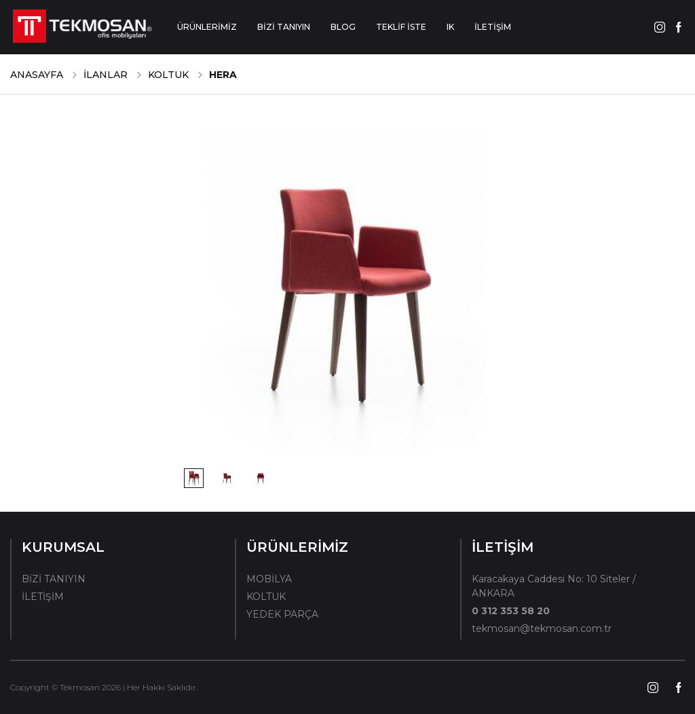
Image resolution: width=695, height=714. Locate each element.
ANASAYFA (36, 75)
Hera (223, 75)
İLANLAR (105, 75)
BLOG (343, 27)
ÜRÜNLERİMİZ (207, 27)
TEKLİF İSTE (401, 27)
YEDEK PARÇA (282, 614)
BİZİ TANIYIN (283, 27)
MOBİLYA (269, 579)
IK (450, 27)
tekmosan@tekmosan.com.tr (542, 628)
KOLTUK (168, 75)
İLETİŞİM (492, 27)
